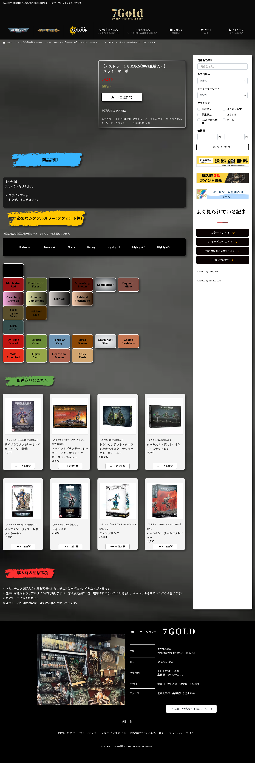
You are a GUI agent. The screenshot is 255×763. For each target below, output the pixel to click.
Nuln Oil (59, 299)
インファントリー (123, 123)
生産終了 (207, 109)
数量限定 (207, 114)
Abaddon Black (59, 285)
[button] (222, 233)
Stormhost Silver (105, 341)
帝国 (147, 123)
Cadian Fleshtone (128, 341)
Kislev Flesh (82, 355)
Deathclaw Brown (59, 355)
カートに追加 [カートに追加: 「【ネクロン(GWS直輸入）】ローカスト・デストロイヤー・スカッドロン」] (163, 466)
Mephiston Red (13, 285)
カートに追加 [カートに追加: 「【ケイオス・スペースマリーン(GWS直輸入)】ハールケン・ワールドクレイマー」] (163, 547)
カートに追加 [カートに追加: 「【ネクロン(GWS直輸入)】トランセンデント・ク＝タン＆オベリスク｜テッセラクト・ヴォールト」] (116, 466)
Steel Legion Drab (13, 313)
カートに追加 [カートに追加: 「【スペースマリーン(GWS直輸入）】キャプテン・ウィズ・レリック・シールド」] (21, 547)
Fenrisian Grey (59, 341)
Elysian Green (36, 341)
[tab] (96, 161)
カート (206, 31)
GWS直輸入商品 (108, 31)
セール (230, 119)
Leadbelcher (105, 285)
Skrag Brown (82, 341)
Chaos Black (13, 270)
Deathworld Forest (36, 285)
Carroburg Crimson (13, 299)
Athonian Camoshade (36, 299)
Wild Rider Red (13, 355)
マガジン (176, 31)
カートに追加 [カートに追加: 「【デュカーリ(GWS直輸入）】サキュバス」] (68, 547)
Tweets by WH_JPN (208, 271)
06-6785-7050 (165, 662)
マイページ (236, 31)
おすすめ (232, 114)
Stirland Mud (36, 313)
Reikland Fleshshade (82, 299)
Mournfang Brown (82, 285)
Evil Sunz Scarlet (13, 341)
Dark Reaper (13, 327)
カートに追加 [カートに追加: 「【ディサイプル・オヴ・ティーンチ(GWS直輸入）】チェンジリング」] (116, 547)
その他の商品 (142, 31)
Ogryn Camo (36, 355)
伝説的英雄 (138, 123)
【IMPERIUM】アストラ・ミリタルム (136, 119)
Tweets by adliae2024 (209, 280)
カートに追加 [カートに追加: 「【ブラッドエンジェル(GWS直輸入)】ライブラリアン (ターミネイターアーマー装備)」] (21, 466)
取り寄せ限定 (234, 109)
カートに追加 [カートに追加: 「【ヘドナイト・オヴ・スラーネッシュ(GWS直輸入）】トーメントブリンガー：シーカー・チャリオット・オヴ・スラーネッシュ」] (68, 466)
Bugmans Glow (128, 285)
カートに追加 (119, 97)
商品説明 (50, 159)
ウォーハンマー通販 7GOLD (117, 746)
